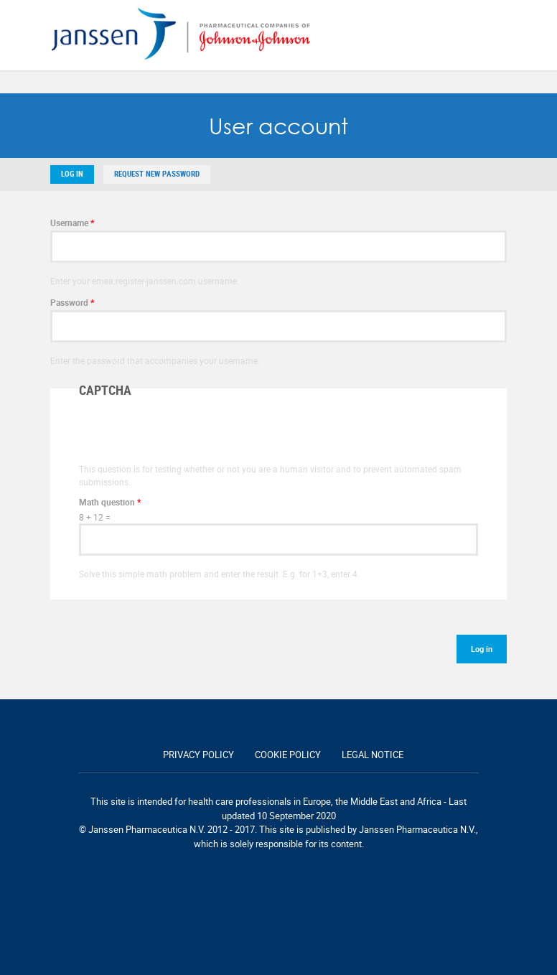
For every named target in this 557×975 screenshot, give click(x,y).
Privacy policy (198, 754)
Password (72, 302)
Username (72, 222)
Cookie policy (288, 754)
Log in (72, 174)
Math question (110, 502)
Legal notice (372, 754)
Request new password (157, 174)
